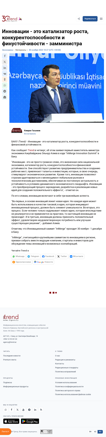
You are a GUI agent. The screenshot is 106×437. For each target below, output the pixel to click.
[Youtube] (23, 409)
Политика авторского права (67, 390)
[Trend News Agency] (10, 317)
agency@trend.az (9, 342)
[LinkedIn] (35, 409)
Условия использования (66, 382)
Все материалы (30, 134)
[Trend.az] (12, 19)
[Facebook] (11, 409)
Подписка (7, 382)
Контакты (59, 364)
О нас (57, 356)
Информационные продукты (15, 386)
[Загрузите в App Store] (11, 421)
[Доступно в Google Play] (30, 421)
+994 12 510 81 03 (10, 339)
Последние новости (11, 356)
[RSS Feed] (41, 409)
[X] (17, 409)
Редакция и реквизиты (65, 360)
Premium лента (9, 360)
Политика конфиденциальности (69, 386)
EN (90, 432)
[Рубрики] (101, 18)
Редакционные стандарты (66, 368)
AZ (95, 432)
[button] (4, 56)
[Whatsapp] (5, 409)
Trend (31, 150)
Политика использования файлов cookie (73, 394)
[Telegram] (29, 409)
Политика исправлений (65, 372)
